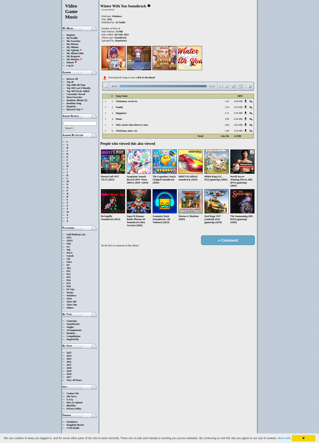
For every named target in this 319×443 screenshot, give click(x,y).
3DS (69, 268)
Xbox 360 (71, 301)
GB (68, 259)
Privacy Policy (74, 408)
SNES (70, 240)
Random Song (74, 103)
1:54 (227, 107)
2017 (69, 377)
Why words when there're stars (132, 124)
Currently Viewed (76, 94)
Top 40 (70, 82)
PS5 (69, 283)
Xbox (69, 298)
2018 (69, 374)
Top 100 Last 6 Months (79, 88)
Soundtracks (73, 324)
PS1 (69, 271)
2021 (69, 364)
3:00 (227, 119)
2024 (69, 355)
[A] (85, 100)
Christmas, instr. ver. (127, 130)
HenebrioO (121, 40)
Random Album (75, 100)
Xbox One (72, 304)
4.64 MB (238, 119)
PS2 (69, 274)
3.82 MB (238, 124)
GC (68, 246)
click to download (146, 77)
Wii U (70, 252)
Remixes (71, 333)
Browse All (72, 78)
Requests (71, 106)
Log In (70, 65)
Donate (72, 62)
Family (119, 107)
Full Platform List (76, 234)
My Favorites (73, 41)
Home (119, 119)
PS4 (69, 280)
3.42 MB (238, 130)
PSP (69, 286)
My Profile (72, 38)
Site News (72, 396)
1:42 (227, 101)
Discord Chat (75, 109)
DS (68, 265)
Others (70, 307)
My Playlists (74, 59)
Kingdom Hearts (75, 424)
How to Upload (74, 402)
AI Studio (120, 22)
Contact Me (73, 393)
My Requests (73, 56)
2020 (69, 368)
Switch (70, 255)
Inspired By (73, 339)
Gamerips (72, 321)
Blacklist (71, 405)
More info (284, 438)
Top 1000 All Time (76, 85)
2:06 (227, 124)
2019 (69, 371)
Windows (71, 295)
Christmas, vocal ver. (127, 101)
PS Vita (70, 289)
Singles (70, 327)
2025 (69, 352)
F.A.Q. (70, 399)
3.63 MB (238, 107)
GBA (69, 262)
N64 (69, 243)
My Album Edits (75, 53)
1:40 (227, 130)
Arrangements (74, 330)
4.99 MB (238, 101)
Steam (70, 292)
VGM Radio (73, 428)
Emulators (72, 421)
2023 (69, 358)
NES (69, 237)
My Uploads (74, 50)
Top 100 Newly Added (78, 91)
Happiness (121, 113)
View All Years (74, 380)
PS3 (69, 277)
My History (73, 44)
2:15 (227, 113)
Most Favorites (74, 97)
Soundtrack (120, 37)
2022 (69, 361)
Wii (68, 249)
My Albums (73, 47)
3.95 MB (238, 113)
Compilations (74, 336)
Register (71, 35)
